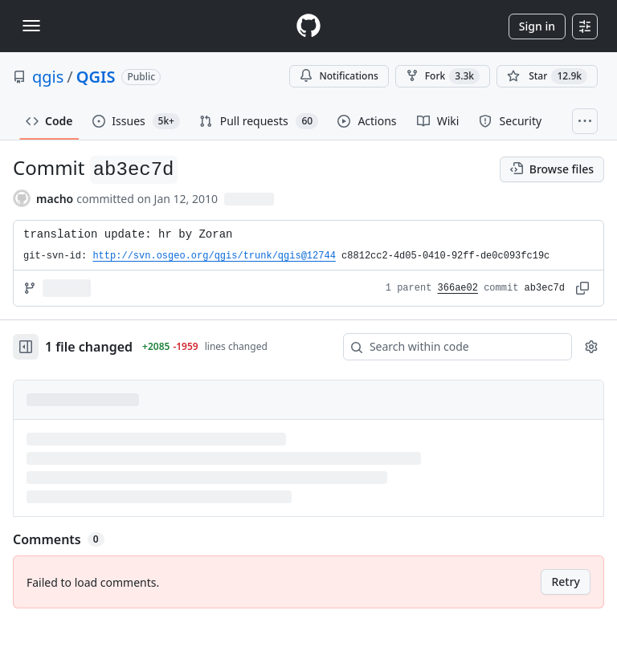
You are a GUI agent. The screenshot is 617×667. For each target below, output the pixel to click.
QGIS (96, 76)
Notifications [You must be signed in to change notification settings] (339, 76)
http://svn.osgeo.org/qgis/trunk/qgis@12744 (213, 256)
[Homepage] (308, 26)
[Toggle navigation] (31, 26)
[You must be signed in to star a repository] (547, 76)
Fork (443, 76)
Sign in (537, 26)
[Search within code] (450, 347)
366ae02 (458, 288)
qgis (47, 76)
